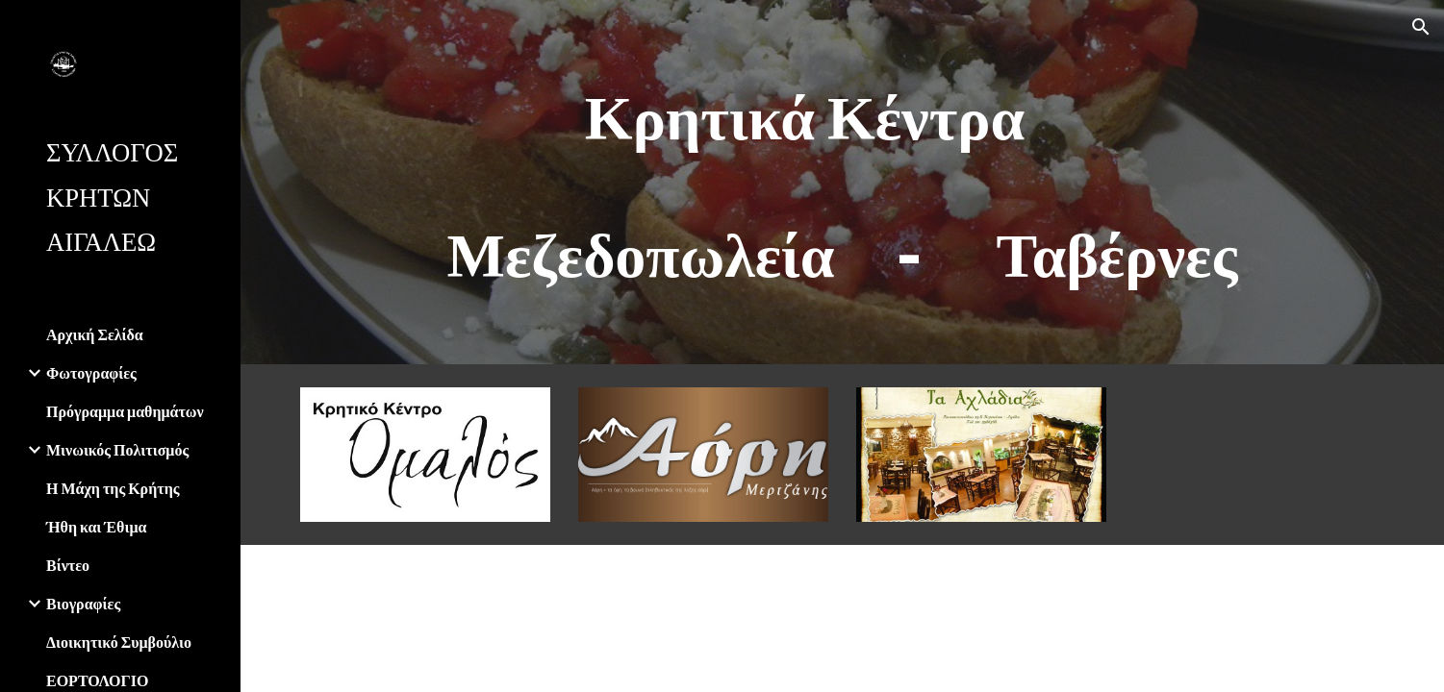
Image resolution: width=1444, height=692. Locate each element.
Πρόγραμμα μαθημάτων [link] (125, 411)
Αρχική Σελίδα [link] (94, 334)
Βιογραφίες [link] (83, 603)
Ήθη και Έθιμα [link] (96, 526)
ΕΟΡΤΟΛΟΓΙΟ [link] (97, 680)
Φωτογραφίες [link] (91, 372)
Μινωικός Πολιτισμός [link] (117, 449)
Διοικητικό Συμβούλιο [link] (118, 641)
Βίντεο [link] (67, 565)
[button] (1421, 27)
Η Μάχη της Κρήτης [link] (112, 488)
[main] (841, 182)
